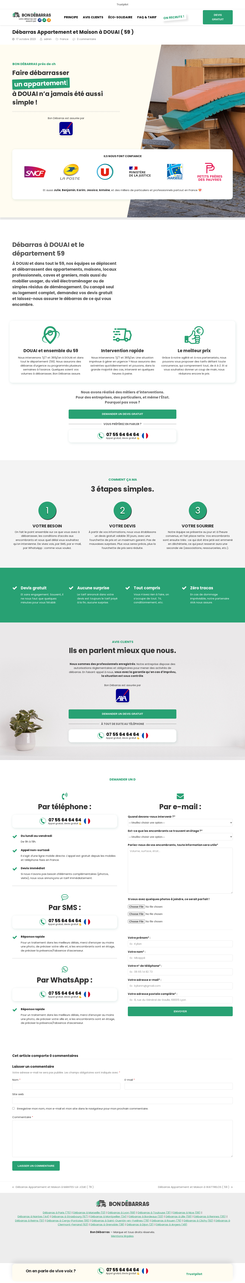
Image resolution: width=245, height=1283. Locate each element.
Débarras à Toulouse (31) (154, 1212)
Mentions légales (122, 1236)
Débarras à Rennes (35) (210, 1216)
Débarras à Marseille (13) (89, 1212)
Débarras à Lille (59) (179, 1216)
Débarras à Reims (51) (29, 1220)
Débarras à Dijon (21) (140, 1224)
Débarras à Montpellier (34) (108, 1216)
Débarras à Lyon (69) (121, 1212)
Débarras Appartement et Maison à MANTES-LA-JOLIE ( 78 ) (53, 1187)
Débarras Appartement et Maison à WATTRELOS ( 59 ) (195, 1187)
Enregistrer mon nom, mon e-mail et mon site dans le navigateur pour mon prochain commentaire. (82, 1108)
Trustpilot (122, 4)
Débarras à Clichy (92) (198, 1220)
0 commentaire (86, 39)
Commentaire (22, 1117)
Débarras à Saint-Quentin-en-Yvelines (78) (120, 1220)
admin (48, 39)
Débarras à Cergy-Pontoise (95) (68, 1220)
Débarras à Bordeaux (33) (146, 1216)
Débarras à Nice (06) (187, 1212)
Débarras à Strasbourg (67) (70, 1216)
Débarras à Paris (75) (57, 1212)
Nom (16, 1080)
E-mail (130, 1080)
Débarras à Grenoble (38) (107, 1224)
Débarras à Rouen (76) (166, 1220)
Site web (18, 1094)
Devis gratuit (218, 17)
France (64, 39)
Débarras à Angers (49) (171, 1224)
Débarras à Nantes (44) (33, 1216)
